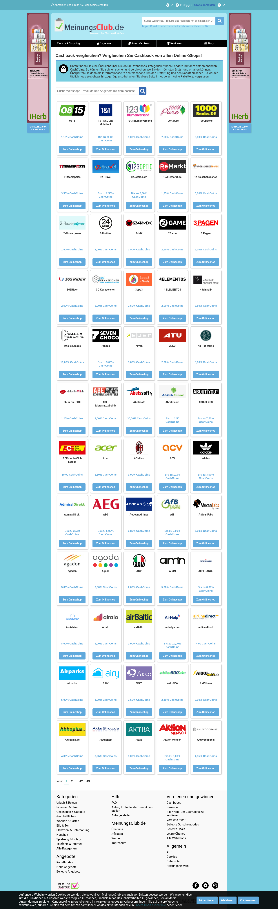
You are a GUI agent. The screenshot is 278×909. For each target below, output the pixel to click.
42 (81, 781)
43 (88, 781)
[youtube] (205, 885)
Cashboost (174, 802)
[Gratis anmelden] (204, 5)
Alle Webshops (176, 838)
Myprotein (187, 26)
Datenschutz (175, 861)
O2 (206, 26)
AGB (169, 852)
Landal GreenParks (169, 26)
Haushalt (62, 834)
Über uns (117, 829)
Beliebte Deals (176, 829)
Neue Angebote (67, 867)
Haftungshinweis (178, 866)
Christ (153, 26)
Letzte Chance (176, 833)
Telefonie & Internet (69, 844)
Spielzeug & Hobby (69, 839)
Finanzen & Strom (68, 807)
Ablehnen (227, 900)
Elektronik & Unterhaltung (73, 830)
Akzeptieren (207, 900)
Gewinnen (173, 807)
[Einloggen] (183, 5)
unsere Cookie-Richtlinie (150, 905)
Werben (116, 838)
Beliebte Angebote (68, 871)
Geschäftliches (66, 816)
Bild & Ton (63, 825)
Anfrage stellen (121, 815)
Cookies (172, 856)
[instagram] (215, 885)
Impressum (119, 843)
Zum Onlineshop (72, 149)
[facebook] (195, 885)
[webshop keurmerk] (69, 888)
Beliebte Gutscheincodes (183, 824)
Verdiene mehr (176, 820)
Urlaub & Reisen (67, 802)
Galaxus (198, 26)
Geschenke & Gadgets (71, 812)
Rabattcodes (65, 862)
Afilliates (117, 834)
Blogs (209, 43)
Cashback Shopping (68, 43)
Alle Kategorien (67, 848)
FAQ (114, 802)
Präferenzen (248, 900)
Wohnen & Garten (68, 821)
